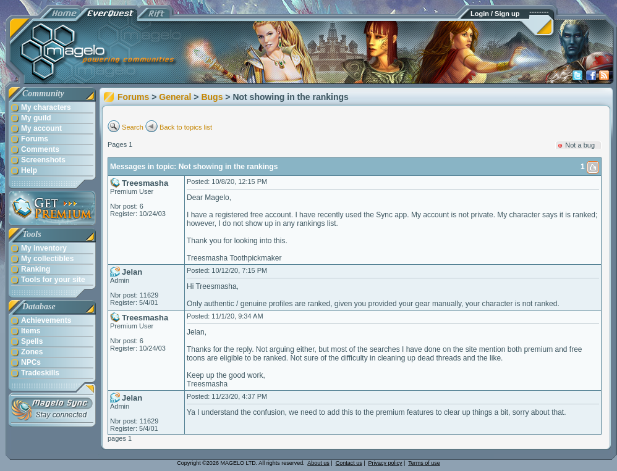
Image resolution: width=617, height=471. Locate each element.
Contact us (349, 463)
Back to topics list (186, 127)
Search (132, 127)
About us (318, 463)
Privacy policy (385, 463)
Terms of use (424, 463)
